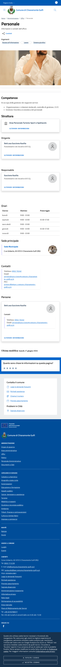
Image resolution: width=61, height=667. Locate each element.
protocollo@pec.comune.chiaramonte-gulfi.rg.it (22, 570)
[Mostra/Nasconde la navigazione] (4, 10)
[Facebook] (3, 626)
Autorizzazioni (6, 484)
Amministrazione (13, 18)
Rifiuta (30, 658)
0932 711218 (9, 563)
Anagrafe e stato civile (9, 480)
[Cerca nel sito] (55, 10)
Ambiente (5, 508)
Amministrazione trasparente (12, 590)
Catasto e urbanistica (9, 476)
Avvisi (3, 535)
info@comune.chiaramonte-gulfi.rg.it (21, 566)
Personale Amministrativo (11, 461)
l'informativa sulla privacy (45, 651)
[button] (9, 3)
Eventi (3, 550)
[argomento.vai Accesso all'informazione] (10, 42)
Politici (3, 457)
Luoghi (3, 547)
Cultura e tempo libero (9, 515)
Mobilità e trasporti (8, 501)
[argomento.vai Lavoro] (26, 42)
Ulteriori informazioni (19, 129)
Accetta (30, 662)
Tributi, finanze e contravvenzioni (13, 512)
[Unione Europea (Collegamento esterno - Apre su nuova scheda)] (30, 426)
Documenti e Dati (7, 464)
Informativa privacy (8, 594)
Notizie (4, 531)
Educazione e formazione (10, 487)
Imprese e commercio (9, 519)
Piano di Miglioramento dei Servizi (14, 608)
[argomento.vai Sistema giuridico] (39, 42)
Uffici (22, 18)
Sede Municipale (11, 246)
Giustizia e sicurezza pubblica (12, 505)
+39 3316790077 (11, 611)
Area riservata (6, 604)
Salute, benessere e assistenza (12, 494)
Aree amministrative (9, 450)
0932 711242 (17, 271)
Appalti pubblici (7, 491)
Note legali (5, 597)
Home (3, 18)
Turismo (4, 498)
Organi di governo (8, 447)
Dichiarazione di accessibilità (12, 601)
